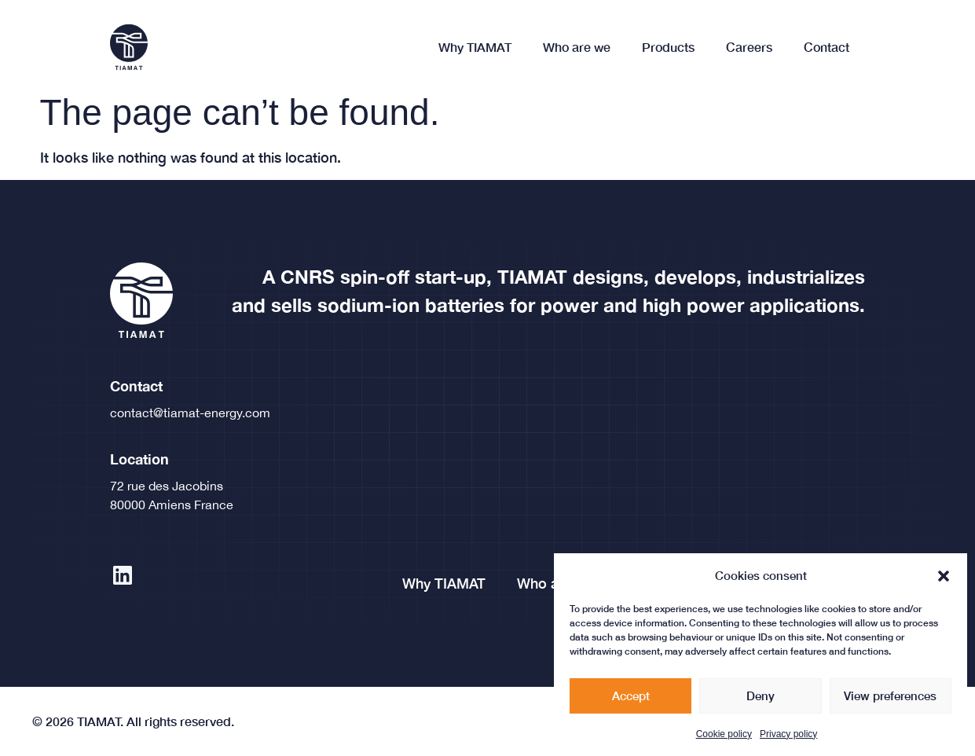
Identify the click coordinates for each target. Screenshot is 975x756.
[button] (943, 585)
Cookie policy (724, 744)
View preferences (890, 706)
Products (668, 46)
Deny (760, 706)
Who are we (576, 46)
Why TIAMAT (474, 46)
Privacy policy (788, 744)
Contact (826, 46)
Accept (631, 706)
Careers (749, 46)
